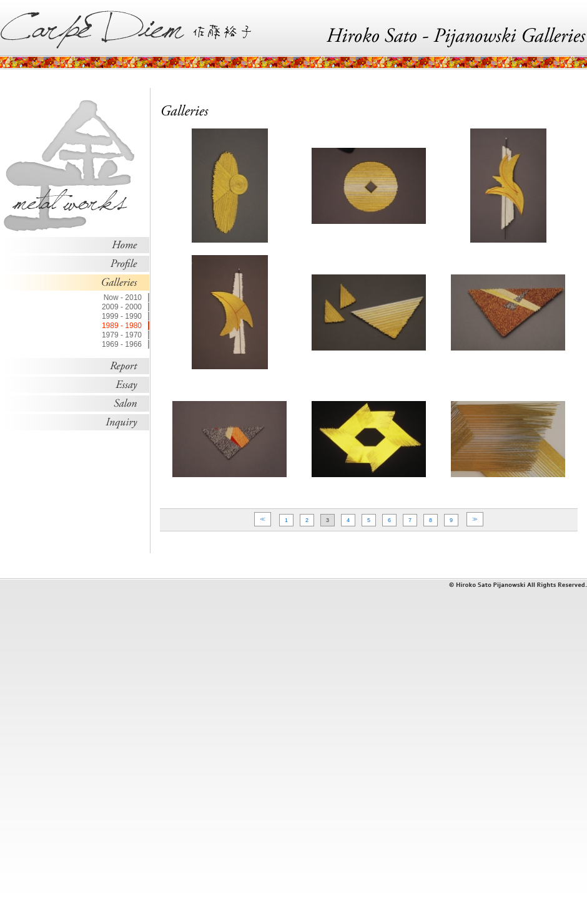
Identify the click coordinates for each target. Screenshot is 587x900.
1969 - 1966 (122, 344)
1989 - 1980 (122, 325)
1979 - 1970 (122, 335)
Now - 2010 (123, 297)
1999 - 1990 (122, 316)
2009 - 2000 (122, 306)
